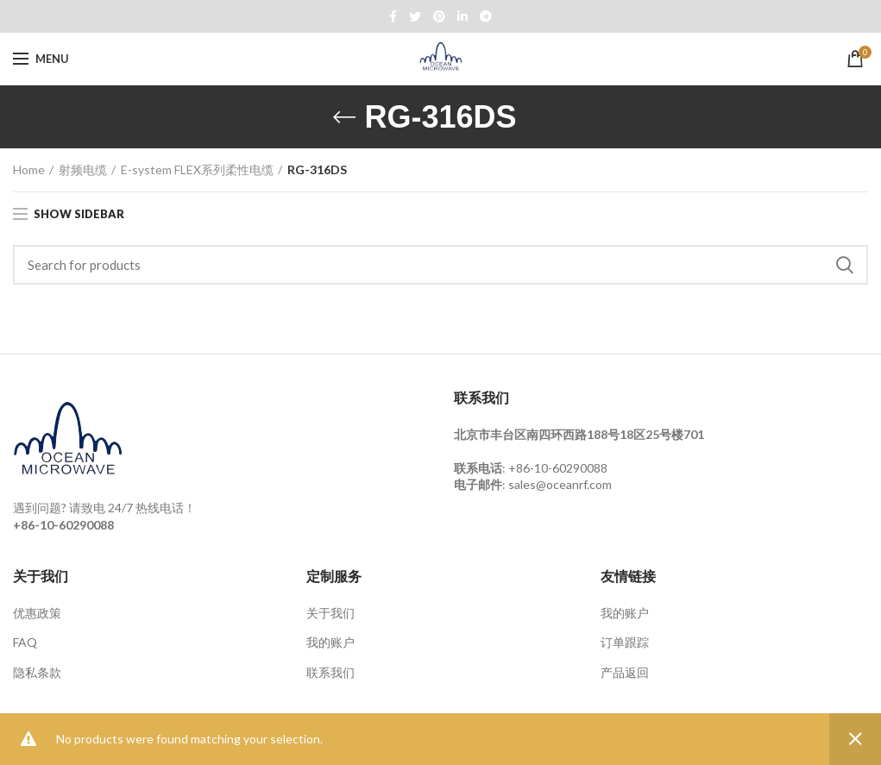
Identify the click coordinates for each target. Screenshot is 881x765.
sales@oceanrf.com (560, 484)
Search (844, 265)
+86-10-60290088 (557, 468)
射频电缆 (83, 169)
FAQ (25, 642)
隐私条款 (37, 672)
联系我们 (330, 672)
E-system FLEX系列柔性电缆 (197, 169)
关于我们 (330, 612)
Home (29, 169)
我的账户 (330, 642)
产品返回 (625, 672)
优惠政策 (37, 612)
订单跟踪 (625, 642)
